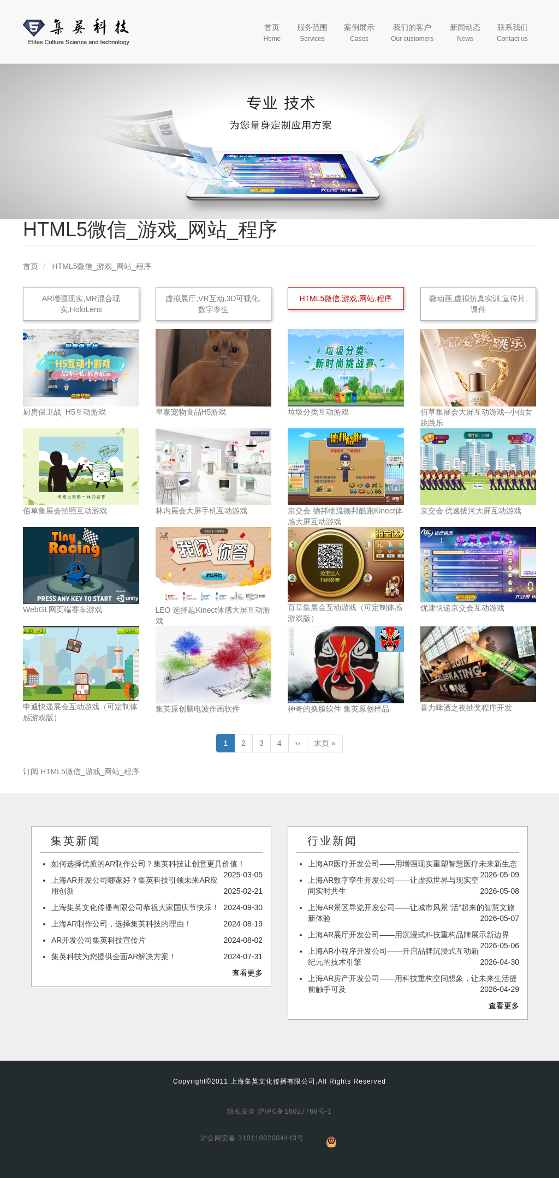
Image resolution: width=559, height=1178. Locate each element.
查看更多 (247, 972)
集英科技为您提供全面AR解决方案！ (113, 956)
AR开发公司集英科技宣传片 (98, 940)
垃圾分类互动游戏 (318, 412)
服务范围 (312, 33)
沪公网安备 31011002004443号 (252, 1138)
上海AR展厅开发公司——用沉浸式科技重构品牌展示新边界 (408, 934)
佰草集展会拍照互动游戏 (65, 510)
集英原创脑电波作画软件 (198, 708)
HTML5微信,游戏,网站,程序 (345, 298)
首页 (272, 33)
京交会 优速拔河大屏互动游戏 (471, 510)
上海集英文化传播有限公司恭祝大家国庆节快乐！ (135, 907)
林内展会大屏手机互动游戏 (201, 510)
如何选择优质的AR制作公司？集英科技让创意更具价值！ (148, 863)
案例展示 (359, 33)
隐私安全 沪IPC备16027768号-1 (279, 1111)
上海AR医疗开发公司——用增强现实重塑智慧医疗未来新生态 (412, 863)
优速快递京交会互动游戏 (462, 607)
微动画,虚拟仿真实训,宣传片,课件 (478, 304)
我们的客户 (412, 33)
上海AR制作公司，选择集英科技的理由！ (121, 923)
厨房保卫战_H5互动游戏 (64, 412)
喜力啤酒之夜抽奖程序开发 (466, 707)
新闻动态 (465, 33)
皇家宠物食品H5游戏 (191, 412)
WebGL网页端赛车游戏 (62, 609)
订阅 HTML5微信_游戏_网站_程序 (81, 771)
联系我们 (512, 33)
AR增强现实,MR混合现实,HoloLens (81, 304)
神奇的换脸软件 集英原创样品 (338, 708)
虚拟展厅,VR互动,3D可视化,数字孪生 (213, 304)
